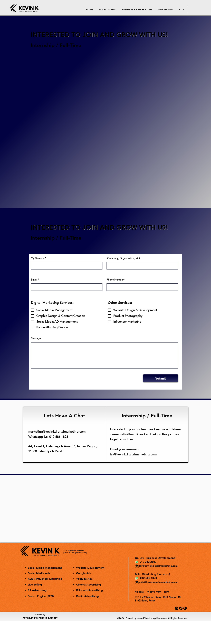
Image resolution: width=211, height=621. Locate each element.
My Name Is (37, 258)
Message (36, 338)
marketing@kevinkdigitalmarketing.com (56, 432)
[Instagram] (176, 608)
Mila (137, 574)
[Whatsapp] (137, 562)
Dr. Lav (139, 558)
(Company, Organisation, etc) (123, 258)
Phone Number (115, 279)
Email (34, 279)
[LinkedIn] (185, 608)
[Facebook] (181, 608)
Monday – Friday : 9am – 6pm (152, 591)
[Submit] (160, 378)
